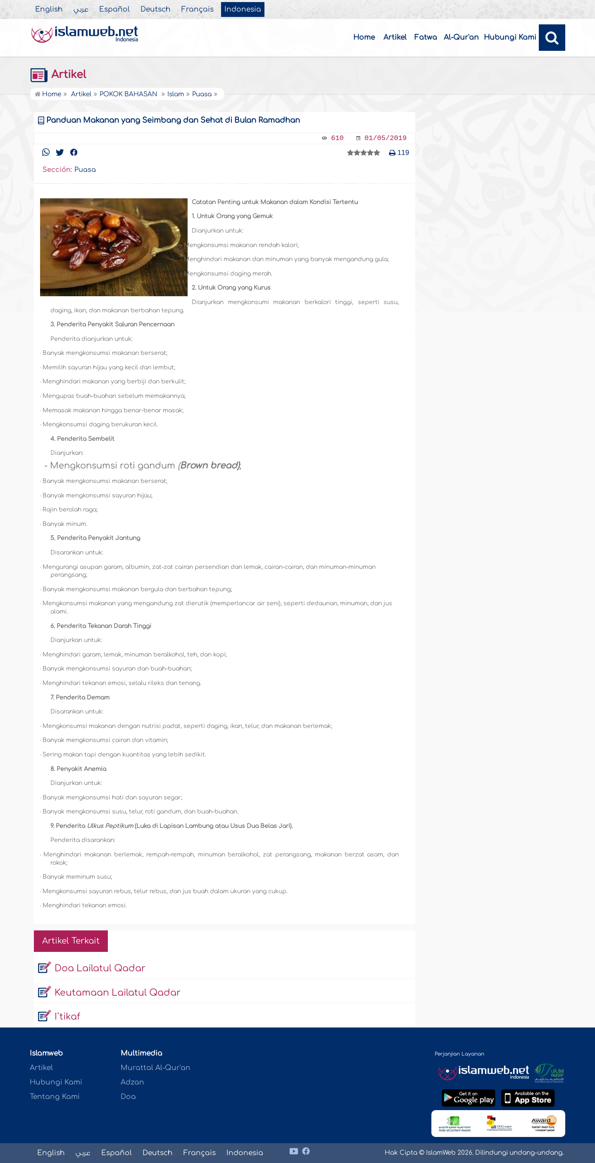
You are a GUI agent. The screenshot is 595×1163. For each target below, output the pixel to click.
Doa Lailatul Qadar (100, 968)
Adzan (132, 1082)
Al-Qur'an (461, 37)
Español (114, 9)
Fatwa (425, 37)
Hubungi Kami (510, 37)
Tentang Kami (55, 1097)
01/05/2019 (385, 138)
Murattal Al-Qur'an (155, 1068)
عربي (81, 9)
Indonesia (242, 9)
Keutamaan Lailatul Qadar (118, 993)
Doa (128, 1097)
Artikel (395, 37)
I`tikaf (67, 1017)
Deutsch (155, 9)
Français (197, 9)
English (49, 9)
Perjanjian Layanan (459, 1054)
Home (364, 37)
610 (337, 138)
